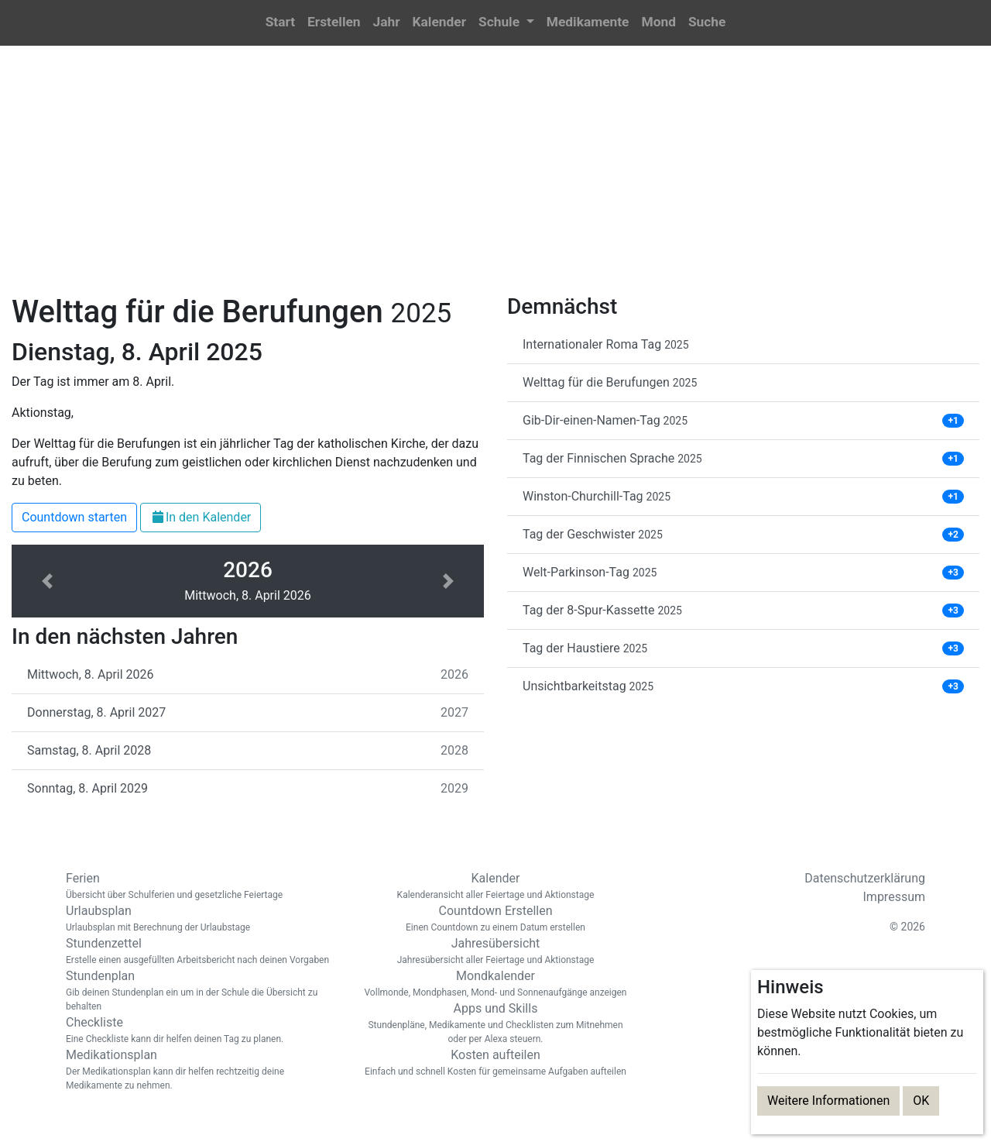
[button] (506, 23)
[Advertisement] (495, 179)
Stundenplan (201, 990)
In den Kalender (200, 517)
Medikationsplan (201, 1069)
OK (921, 1100)
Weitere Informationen (828, 1100)
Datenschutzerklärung (864, 878)
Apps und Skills (495, 1023)
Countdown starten (74, 517)
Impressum (894, 896)
